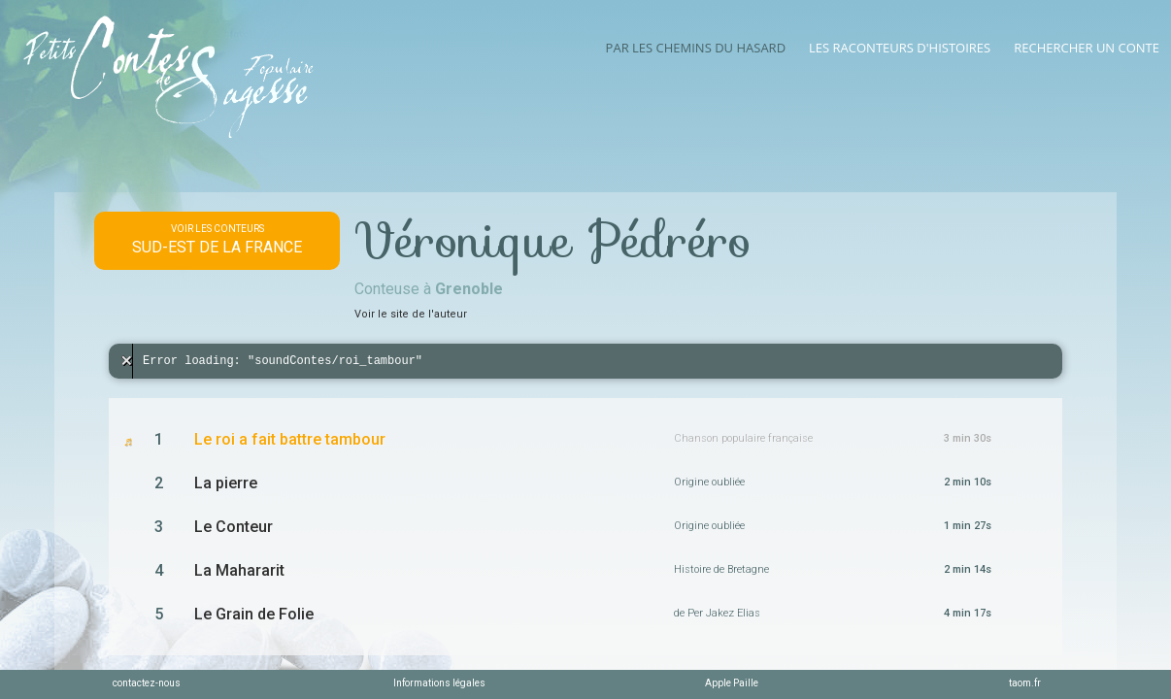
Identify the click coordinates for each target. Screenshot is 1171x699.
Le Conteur (233, 526)
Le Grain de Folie (254, 614)
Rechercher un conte (1086, 47)
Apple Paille (731, 683)
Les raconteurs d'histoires (899, 47)
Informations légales (439, 683)
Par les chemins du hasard (696, 47)
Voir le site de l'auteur (410, 314)
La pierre (225, 483)
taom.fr (1025, 683)
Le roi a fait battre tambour (289, 439)
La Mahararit (239, 570)
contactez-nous (147, 683)
